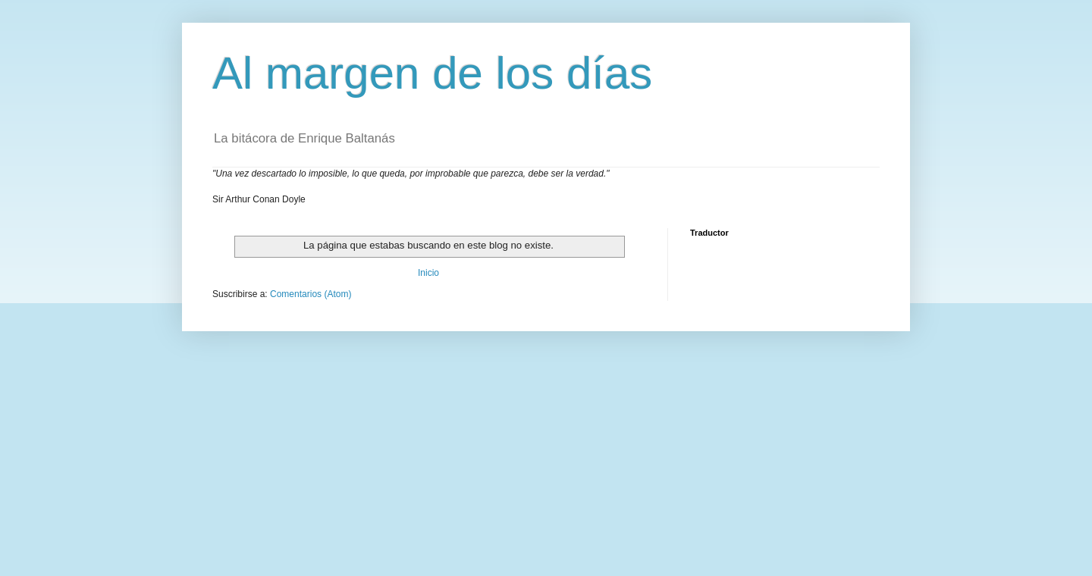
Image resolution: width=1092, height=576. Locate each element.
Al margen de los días (432, 73)
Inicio (428, 273)
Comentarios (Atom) (310, 294)
